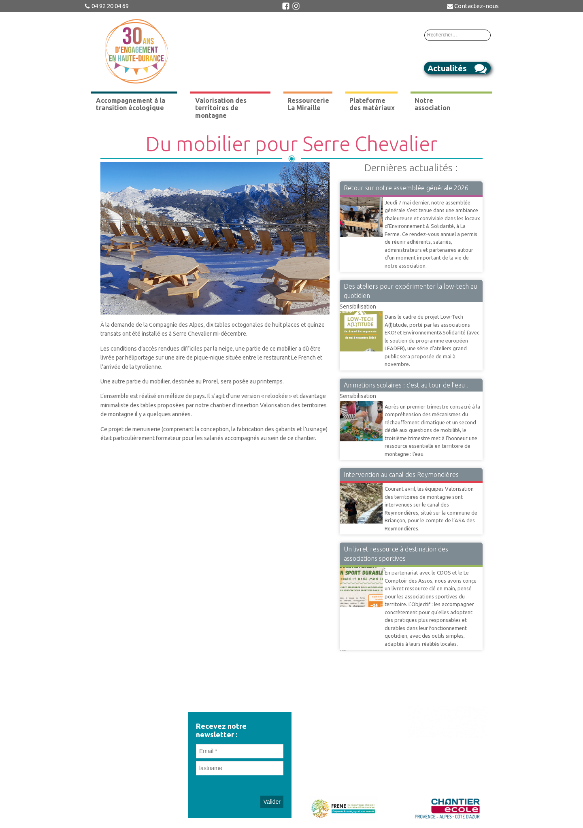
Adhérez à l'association (343, 741)
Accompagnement (362, 566)
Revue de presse (344, 712)
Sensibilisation (358, 306)
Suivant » (344, 650)
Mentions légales (343, 769)
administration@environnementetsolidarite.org (136, 736)
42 (342, 650)
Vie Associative (359, 196)
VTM (346, 482)
